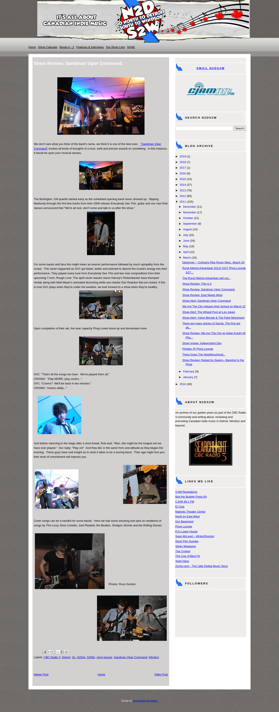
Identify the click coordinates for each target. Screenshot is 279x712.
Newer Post (41, 674)
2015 (183, 179)
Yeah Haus (182, 561)
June (186, 240)
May (186, 246)
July (185, 235)
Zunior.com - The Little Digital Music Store (201, 566)
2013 (183, 190)
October (188, 218)
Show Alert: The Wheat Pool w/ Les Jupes (208, 312)
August (187, 229)
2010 (183, 384)
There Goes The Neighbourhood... (203, 354)
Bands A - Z (67, 47)
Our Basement (184, 521)
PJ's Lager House (186, 531)
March (187, 257)
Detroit (66, 657)
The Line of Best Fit (187, 556)
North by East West (187, 516)
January (188, 377)
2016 (183, 173)
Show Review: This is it (196, 283)
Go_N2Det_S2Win (83, 657)
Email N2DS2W (211, 68)
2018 (183, 162)
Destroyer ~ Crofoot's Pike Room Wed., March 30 (213, 262)
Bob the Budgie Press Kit (191, 496)
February (188, 371)
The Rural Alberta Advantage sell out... (206, 278)
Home (32, 47)
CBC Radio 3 (52, 657)
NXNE (131, 47)
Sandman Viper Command (130, 657)
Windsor (154, 657)
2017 (183, 167)
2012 (183, 196)
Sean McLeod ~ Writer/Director (194, 536)
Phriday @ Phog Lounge (197, 348)
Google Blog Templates (145, 700)
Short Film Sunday (187, 541)
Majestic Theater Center (190, 511)
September (190, 223)
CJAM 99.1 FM (184, 501)
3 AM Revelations (186, 491)
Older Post (161, 674)
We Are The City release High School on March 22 (213, 306)
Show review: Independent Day (201, 343)
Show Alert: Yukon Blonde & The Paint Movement (213, 317)
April (186, 252)
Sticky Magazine (185, 546)
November (189, 212)
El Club (179, 506)
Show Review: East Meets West (202, 295)
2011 (183, 201)
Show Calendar (47, 47)
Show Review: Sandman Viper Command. (208, 289)
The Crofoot (182, 551)
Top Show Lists (115, 47)
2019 (183, 156)
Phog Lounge (183, 526)
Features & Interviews (90, 47)
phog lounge (104, 657)
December (189, 206)
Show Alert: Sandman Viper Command (206, 300)
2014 (183, 184)
